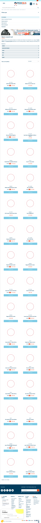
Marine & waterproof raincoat (7, 19)
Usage (3, 50)
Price (3, 52)
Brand (3, 57)
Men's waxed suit (4, 22)
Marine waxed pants (5, 24)
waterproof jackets (9, 41)
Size (3, 54)
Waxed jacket (4, 26)
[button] (2, 521)
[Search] (20, 7)
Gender (3, 45)
